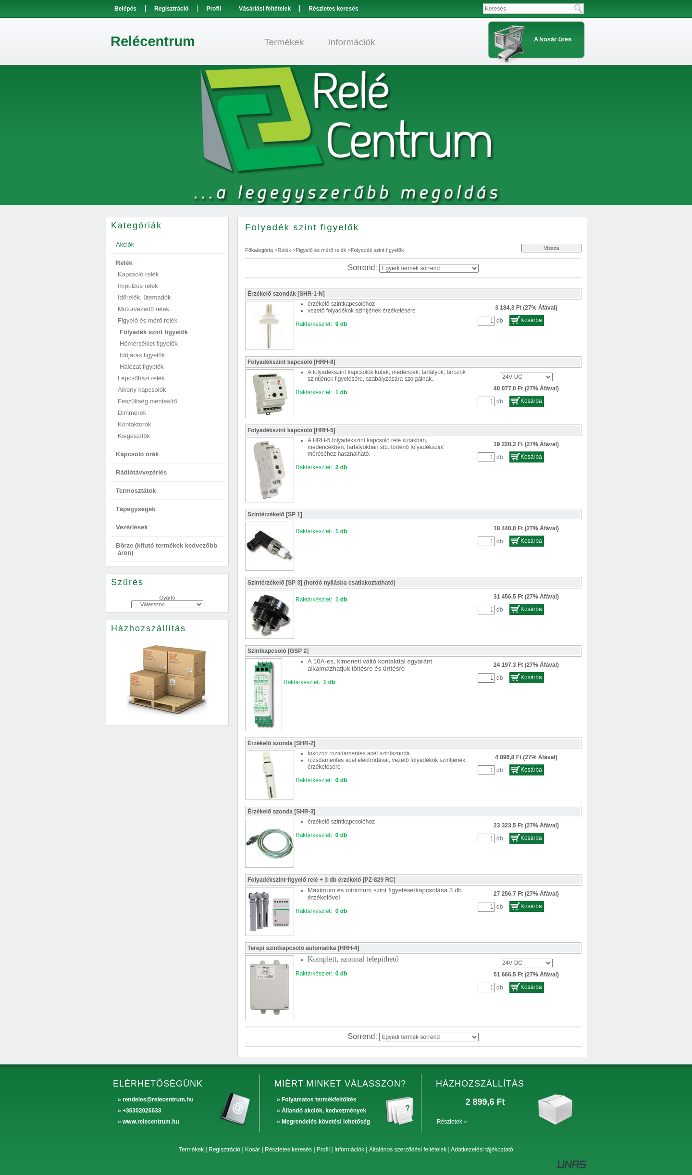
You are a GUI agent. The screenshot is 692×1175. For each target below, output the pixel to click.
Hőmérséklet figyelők (149, 343)
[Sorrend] (429, 268)
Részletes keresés (288, 1149)
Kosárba (531, 320)
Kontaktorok (134, 424)
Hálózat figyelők (142, 366)
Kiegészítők (134, 435)
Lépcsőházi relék (141, 378)
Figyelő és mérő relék (321, 250)
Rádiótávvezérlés (141, 472)
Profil (323, 1149)
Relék (284, 250)
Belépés (125, 8)
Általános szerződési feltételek (407, 1149)
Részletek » (452, 1121)
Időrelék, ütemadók (144, 297)
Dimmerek (132, 412)
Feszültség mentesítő (147, 401)
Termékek (191, 1149)
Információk (349, 1149)
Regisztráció (224, 1149)
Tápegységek (135, 508)
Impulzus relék (138, 285)
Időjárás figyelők (142, 355)
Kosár (252, 1149)
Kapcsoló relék (138, 274)
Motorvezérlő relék (143, 308)
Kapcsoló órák (137, 454)
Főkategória (259, 250)
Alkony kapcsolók (142, 389)
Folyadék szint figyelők (154, 332)
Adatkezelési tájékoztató (482, 1149)
